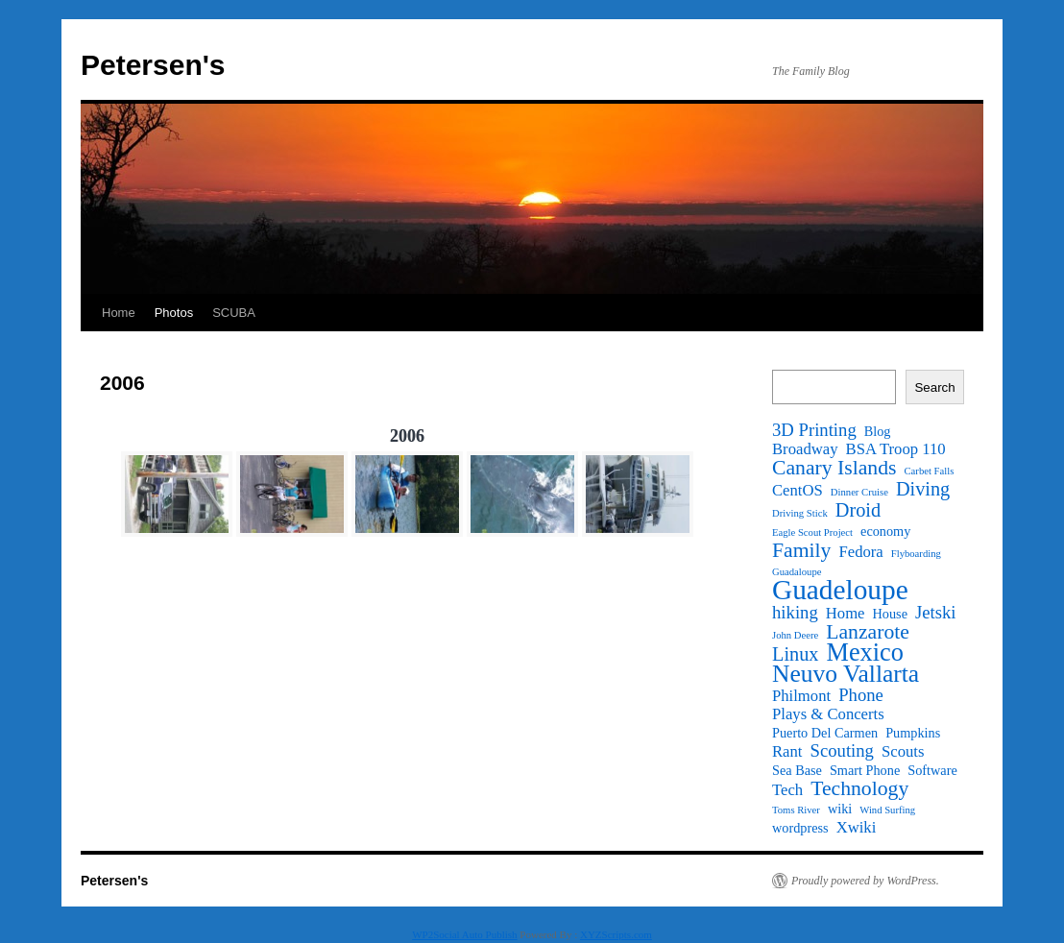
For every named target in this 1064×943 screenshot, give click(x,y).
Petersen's (153, 65)
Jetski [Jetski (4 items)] (935, 612)
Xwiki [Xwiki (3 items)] (856, 827)
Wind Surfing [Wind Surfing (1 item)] (887, 810)
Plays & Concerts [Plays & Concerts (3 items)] (828, 714)
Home (118, 312)
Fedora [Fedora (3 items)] (860, 552)
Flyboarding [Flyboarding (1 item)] (916, 553)
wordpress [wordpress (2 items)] (800, 827)
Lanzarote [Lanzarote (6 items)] (867, 632)
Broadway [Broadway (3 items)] (805, 449)
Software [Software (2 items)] (932, 770)
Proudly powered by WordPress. (865, 880)
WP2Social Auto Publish (464, 934)
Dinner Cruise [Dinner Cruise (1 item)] (859, 492)
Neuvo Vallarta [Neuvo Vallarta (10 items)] (845, 674)
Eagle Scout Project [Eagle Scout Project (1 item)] (812, 532)
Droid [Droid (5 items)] (858, 510)
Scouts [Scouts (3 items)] (903, 752)
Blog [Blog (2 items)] (877, 431)
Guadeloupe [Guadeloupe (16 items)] (840, 589)
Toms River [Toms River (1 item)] (796, 810)
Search (934, 387)
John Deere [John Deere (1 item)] (795, 635)
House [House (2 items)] (890, 613)
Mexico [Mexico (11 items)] (864, 653)
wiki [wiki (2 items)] (840, 808)
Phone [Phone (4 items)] (860, 695)
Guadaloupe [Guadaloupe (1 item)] (797, 572)
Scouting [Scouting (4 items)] (842, 751)
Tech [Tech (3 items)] (787, 790)
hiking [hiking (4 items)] (795, 612)
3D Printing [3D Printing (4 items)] (814, 430)
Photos (174, 312)
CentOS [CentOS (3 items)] (797, 490)
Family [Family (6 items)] (801, 550)
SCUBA (233, 312)
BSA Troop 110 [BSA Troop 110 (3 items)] (896, 449)
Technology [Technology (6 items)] (859, 788)
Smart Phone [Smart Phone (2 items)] (865, 770)
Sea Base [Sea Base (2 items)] (797, 770)
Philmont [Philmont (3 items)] (801, 696)
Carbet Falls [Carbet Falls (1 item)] (930, 471)
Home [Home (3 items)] (845, 613)
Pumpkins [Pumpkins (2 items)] (912, 732)
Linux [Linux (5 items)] (795, 654)
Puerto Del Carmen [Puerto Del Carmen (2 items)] (825, 732)
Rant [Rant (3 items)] (787, 752)
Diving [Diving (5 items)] (923, 488)
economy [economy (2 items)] (885, 531)
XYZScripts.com (616, 934)
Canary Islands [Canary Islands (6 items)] (834, 467)
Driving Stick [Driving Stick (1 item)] (800, 513)
